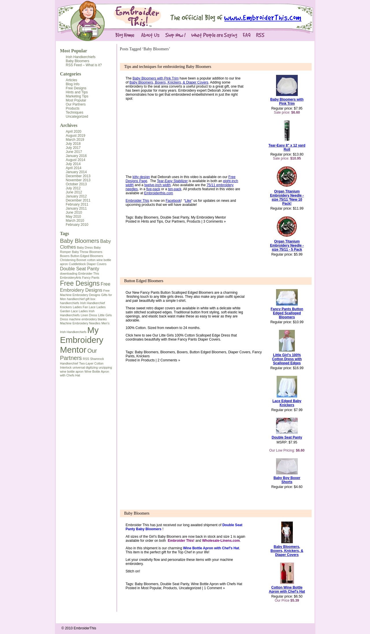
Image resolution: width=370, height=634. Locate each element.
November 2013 (78, 180)
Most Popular (73, 50)
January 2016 (76, 156)
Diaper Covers (239, 352)
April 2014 (74, 168)
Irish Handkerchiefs (81, 57)
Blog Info (72, 84)
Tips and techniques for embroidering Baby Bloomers (167, 66)
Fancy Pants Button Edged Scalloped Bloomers (287, 313)
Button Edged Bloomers (143, 281)
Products (72, 108)
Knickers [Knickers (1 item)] (66, 307)
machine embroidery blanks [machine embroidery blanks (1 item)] (88, 319)
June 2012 (74, 192)
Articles (71, 80)
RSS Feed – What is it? (84, 65)
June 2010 (74, 212)
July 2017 (73, 148)
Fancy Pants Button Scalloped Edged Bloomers (176, 293)
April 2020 (74, 132)
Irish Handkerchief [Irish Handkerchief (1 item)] (92, 303)
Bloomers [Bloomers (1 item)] (95, 252)
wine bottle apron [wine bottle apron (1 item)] (72, 371)
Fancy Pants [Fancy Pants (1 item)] (90, 277)
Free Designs (76, 88)
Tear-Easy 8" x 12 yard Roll (287, 147)
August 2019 (75, 136)
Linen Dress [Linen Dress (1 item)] (89, 315)
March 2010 (75, 221)
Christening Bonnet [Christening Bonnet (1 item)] (73, 260)
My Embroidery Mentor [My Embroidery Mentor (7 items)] (81, 339)
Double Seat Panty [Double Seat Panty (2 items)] (79, 268)
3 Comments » (214, 221)
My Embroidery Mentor (208, 217)
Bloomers (167, 352)
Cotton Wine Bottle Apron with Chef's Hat (287, 589)
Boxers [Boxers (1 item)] (65, 256)
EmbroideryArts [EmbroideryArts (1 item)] (70, 277)
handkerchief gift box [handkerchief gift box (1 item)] (81, 299)
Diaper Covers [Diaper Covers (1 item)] (96, 264)
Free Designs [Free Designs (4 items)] (80, 283)
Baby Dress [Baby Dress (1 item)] (85, 247)
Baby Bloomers (77, 61)
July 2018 (73, 144)
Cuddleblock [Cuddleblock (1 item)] (77, 264)
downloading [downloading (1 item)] (68, 273)
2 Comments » (169, 360)
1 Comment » (214, 588)
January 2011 (76, 208)
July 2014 (73, 164)
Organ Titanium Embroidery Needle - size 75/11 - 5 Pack (287, 245)
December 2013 (78, 176)
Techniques (75, 112)
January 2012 (76, 196)
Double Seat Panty (174, 217)
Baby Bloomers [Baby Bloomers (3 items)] (79, 241)
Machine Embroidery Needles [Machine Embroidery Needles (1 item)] (80, 323)
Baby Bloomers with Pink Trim (287, 101)
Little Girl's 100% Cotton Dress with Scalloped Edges (287, 359)
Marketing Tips (77, 96)
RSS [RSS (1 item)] (86, 359)
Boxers (182, 352)
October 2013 (76, 184)
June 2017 (74, 152)
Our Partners (76, 104)
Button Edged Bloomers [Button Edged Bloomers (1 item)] (87, 256)
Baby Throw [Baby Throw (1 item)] (80, 252)
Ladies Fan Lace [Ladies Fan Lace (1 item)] (84, 307)
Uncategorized (77, 116)
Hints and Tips (77, 92)
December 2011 (78, 200)
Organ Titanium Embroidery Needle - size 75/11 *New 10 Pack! (287, 197)
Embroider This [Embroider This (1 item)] (88, 273)
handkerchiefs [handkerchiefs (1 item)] (69, 303)
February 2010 (77, 225)
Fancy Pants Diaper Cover (198, 339)
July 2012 (73, 188)
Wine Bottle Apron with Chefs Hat (216, 584)
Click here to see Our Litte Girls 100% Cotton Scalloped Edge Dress (178, 335)
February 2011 (77, 204)
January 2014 (76, 172)
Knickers (143, 356)
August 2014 (75, 160)
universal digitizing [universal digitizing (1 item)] (85, 367)
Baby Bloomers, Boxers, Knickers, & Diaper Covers (287, 551)
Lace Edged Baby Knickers (286, 403)
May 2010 (73, 217)
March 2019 (75, 140)
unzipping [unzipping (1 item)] (105, 367)
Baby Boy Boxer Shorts (286, 480)
